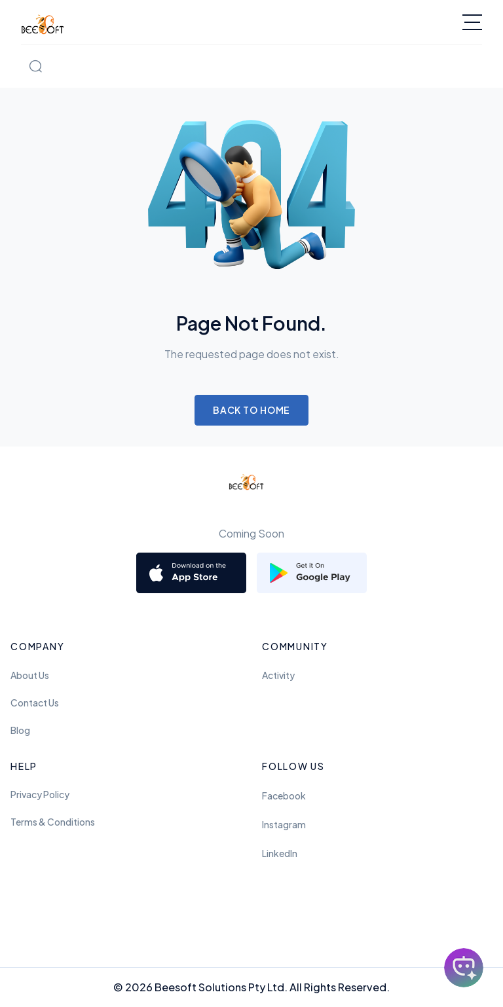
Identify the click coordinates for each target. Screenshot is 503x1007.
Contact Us (34, 702)
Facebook (284, 795)
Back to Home (252, 410)
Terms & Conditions (52, 822)
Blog (20, 730)
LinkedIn (279, 853)
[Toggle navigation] (472, 22)
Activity (278, 675)
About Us (29, 675)
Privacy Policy (39, 794)
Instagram (284, 824)
